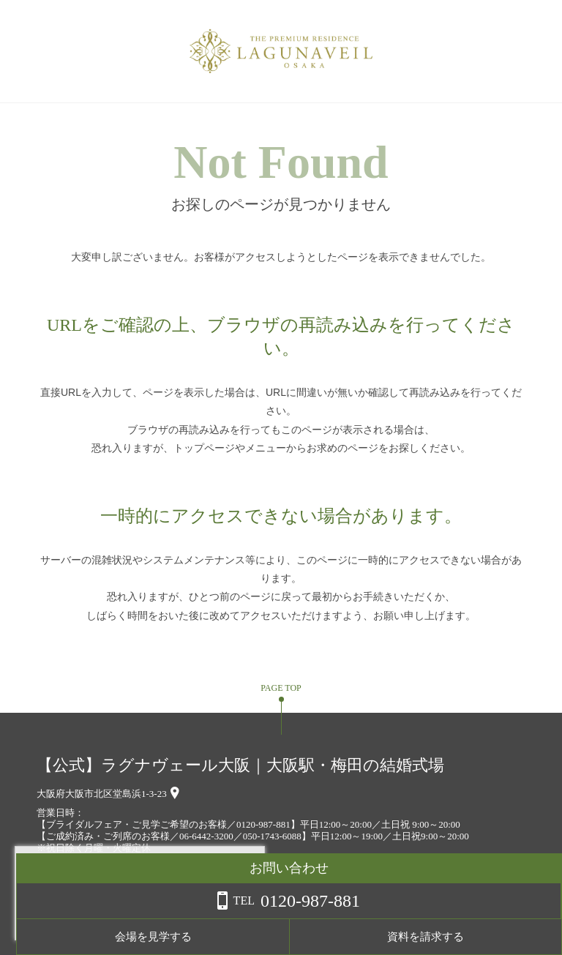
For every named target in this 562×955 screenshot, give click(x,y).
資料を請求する (503, 937)
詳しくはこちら (148, 918)
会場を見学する (386, 937)
